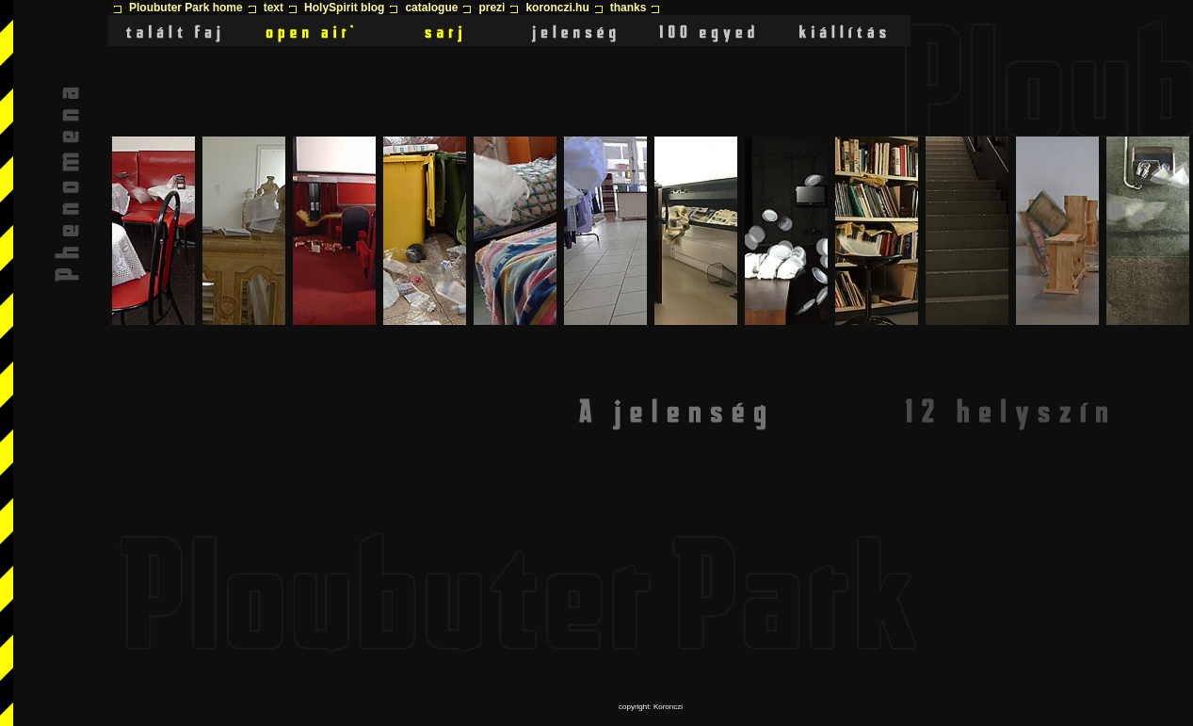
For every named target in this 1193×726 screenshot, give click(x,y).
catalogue (431, 7)
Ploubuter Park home (186, 7)
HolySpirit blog (344, 7)
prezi (491, 7)
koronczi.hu (556, 7)
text (273, 7)
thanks (628, 7)
